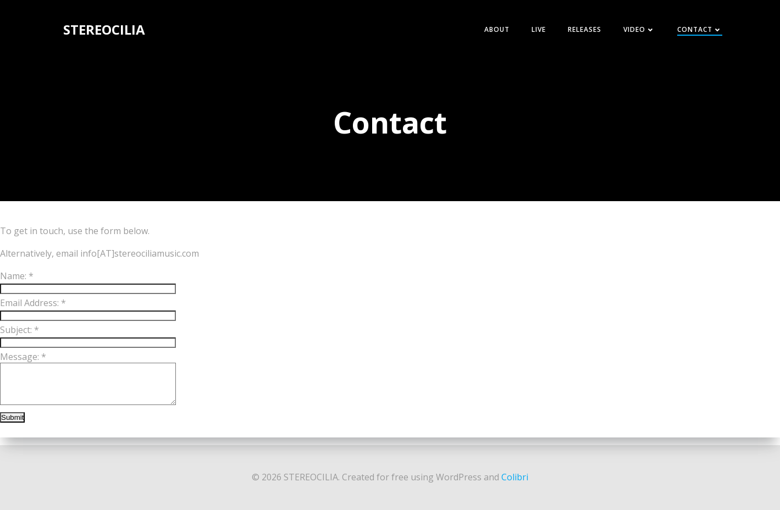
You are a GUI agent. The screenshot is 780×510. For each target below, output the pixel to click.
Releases (584, 29)
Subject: (19, 330)
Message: (23, 357)
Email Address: (33, 303)
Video (639, 29)
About (497, 29)
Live (539, 29)
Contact (699, 29)
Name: (17, 276)
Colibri (514, 477)
